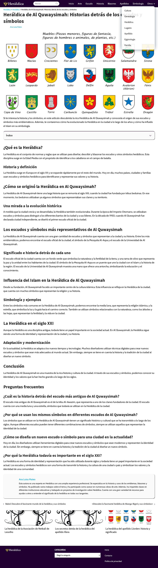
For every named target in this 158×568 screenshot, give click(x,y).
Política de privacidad (113, 561)
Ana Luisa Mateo (16, 27)
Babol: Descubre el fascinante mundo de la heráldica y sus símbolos (35, 504)
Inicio (71, 3)
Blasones (112, 3)
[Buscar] (56, 4)
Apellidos (124, 3)
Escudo (89, 3)
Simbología (138, 3)
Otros (150, 3)
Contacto (108, 555)
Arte (80, 3)
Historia (100, 3)
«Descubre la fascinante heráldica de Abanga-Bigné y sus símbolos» (122, 504)
